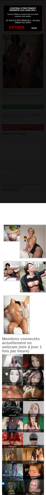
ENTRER (16, 27)
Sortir (34, 28)
